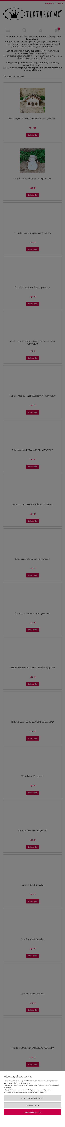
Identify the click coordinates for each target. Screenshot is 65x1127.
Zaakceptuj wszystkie (32, 1112)
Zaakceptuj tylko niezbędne (32, 1098)
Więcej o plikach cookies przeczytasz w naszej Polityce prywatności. (25, 1092)
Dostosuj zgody (32, 1105)
